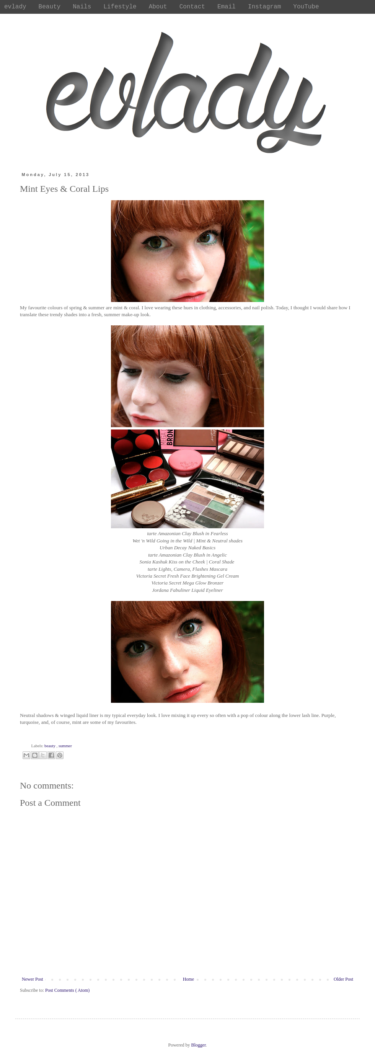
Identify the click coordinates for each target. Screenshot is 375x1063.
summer (65, 745)
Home (188, 979)
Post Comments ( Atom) (67, 990)
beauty (50, 745)
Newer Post (32, 979)
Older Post (343, 979)
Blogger (198, 1045)
